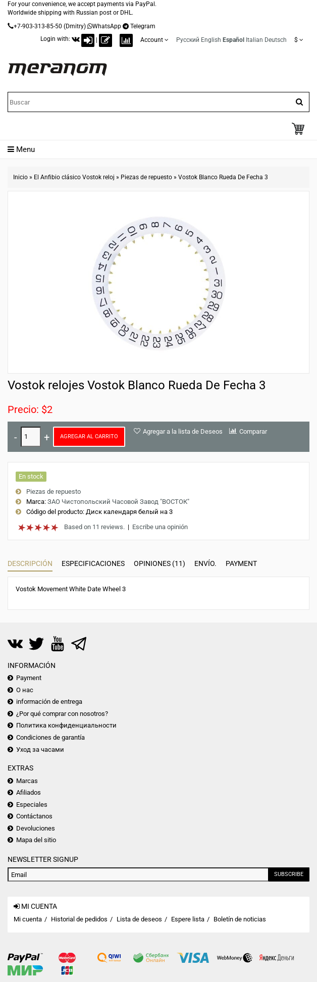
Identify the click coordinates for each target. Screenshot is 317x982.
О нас (24, 690)
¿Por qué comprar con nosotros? (62, 713)
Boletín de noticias (240, 919)
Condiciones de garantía (50, 737)
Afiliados (28, 792)
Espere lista (187, 919)
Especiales (31, 804)
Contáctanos (34, 816)
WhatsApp (106, 26)
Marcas (27, 781)
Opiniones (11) (159, 563)
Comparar (253, 431)
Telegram (142, 26)
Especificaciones (93, 563)
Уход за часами (40, 749)
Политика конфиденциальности (66, 725)
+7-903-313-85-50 (38, 26)
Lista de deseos (139, 919)
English (211, 39)
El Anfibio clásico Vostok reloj (74, 177)
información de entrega (49, 701)
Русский (187, 39)
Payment (241, 563)
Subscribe (288, 874)
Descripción (30, 563)
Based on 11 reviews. (94, 527)
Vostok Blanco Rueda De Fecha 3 (223, 177)
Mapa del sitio (36, 840)
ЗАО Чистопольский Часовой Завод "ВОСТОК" (118, 501)
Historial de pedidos (79, 919)
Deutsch (276, 39)
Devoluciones (35, 828)
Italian (254, 39)
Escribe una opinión (160, 527)
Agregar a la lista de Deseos (183, 431)
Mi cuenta (28, 919)
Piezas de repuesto (146, 177)
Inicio (20, 177)
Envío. (205, 563)
